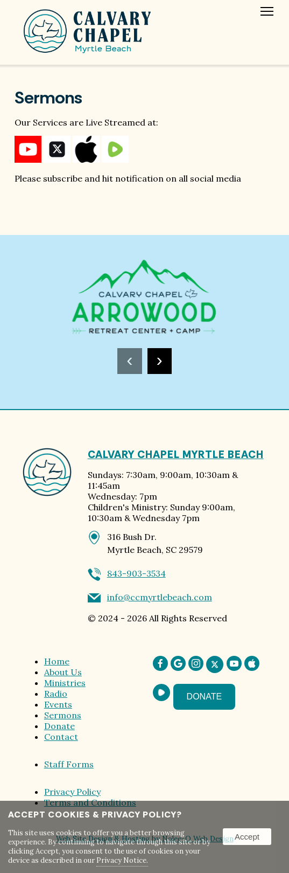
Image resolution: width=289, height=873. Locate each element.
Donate (59, 725)
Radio (55, 693)
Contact (61, 736)
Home (56, 661)
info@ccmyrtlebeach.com (159, 597)
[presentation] (129, 361)
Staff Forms (69, 764)
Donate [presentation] (204, 696)
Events (58, 704)
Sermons (62, 715)
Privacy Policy (72, 791)
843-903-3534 (136, 573)
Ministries (65, 682)
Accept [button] (247, 836)
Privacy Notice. (122, 860)
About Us (63, 672)
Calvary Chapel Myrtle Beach (176, 454)
